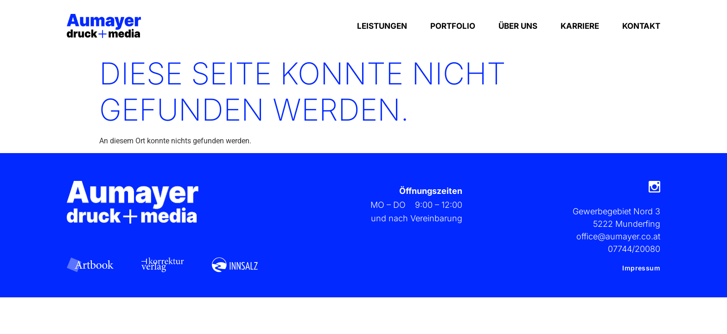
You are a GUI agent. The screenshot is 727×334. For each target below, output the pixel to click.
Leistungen (382, 26)
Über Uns (517, 26)
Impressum (641, 268)
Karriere (580, 26)
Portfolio (452, 26)
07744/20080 (634, 249)
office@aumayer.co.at (618, 236)
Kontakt (641, 26)
